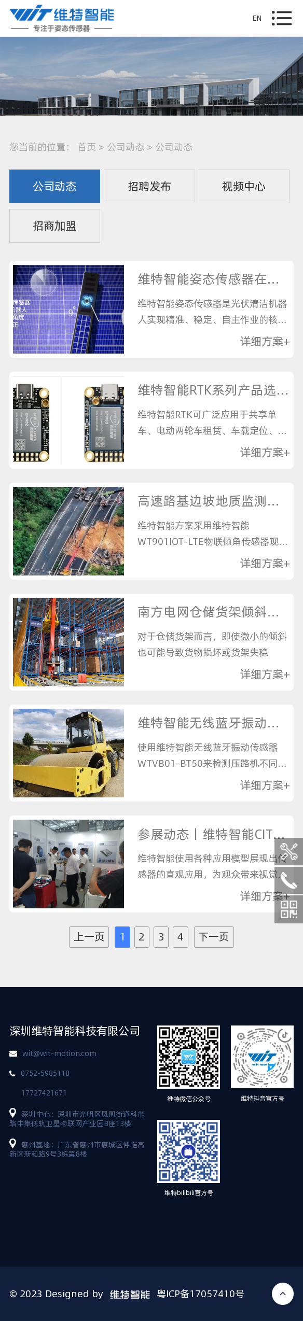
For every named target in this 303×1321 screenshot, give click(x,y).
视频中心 (244, 186)
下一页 (213, 937)
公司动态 (125, 146)
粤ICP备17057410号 (200, 1293)
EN (256, 18)
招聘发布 (149, 186)
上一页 (89, 937)
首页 (86, 146)
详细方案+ (265, 341)
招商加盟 (54, 225)
